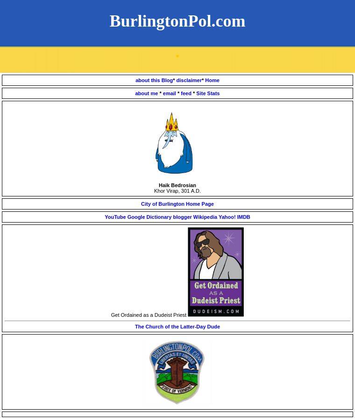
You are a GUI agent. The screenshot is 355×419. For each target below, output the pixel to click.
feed (187, 93)
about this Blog (154, 80)
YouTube (115, 217)
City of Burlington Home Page (177, 204)
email (170, 93)
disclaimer (189, 80)
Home (212, 80)
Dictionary (159, 217)
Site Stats (208, 93)
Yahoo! (227, 217)
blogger (183, 217)
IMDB (243, 217)
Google (136, 217)
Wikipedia (205, 217)
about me (147, 93)
